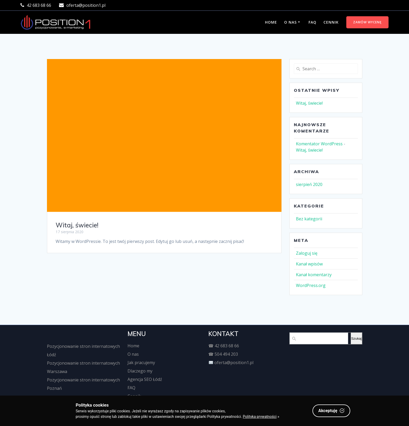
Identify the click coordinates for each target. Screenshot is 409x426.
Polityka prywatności (260, 416)
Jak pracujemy (141, 362)
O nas (290, 22)
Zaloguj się (306, 253)
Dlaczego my (140, 371)
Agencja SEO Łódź (145, 379)
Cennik (331, 22)
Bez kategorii (309, 219)
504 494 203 (226, 354)
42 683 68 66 (227, 346)
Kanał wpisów (309, 264)
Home (271, 22)
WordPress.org (311, 285)
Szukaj (356, 338)
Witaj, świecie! (77, 225)
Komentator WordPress (319, 144)
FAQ (312, 22)
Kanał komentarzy (314, 275)
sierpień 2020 (309, 184)
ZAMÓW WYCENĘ (367, 22)
